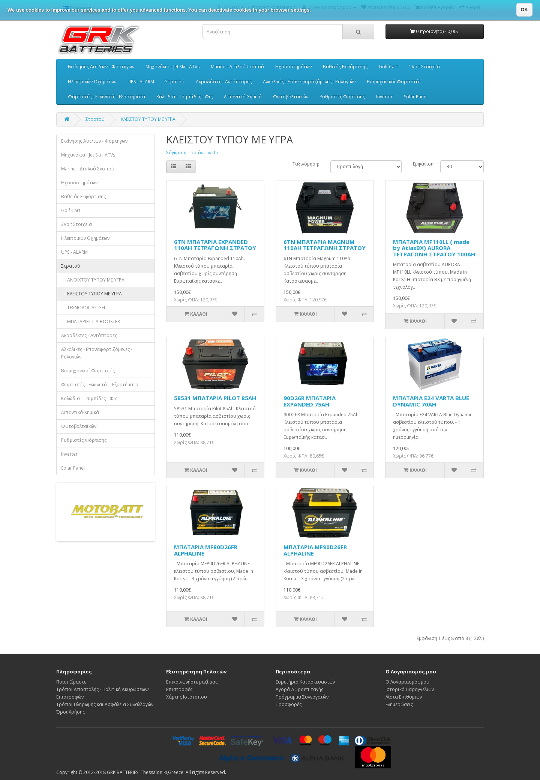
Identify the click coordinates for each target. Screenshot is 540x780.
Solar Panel (416, 96)
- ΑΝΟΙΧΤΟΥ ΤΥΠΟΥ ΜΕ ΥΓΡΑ (92, 280)
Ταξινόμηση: (305, 164)
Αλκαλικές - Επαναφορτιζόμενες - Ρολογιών (309, 81)
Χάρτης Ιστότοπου (186, 697)
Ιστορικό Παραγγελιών (410, 689)
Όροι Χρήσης (70, 712)
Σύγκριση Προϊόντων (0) (192, 152)
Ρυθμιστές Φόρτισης (342, 96)
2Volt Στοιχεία (424, 66)
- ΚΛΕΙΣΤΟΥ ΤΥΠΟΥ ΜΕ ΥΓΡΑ (91, 294)
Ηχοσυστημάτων (293, 66)
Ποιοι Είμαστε (71, 682)
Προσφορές (289, 704)
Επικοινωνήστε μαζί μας (192, 682)
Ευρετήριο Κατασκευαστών (305, 682)
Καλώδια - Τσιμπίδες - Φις (184, 96)
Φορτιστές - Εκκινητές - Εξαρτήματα (106, 96)
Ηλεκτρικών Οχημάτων (92, 81)
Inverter (384, 96)
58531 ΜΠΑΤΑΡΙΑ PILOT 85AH (215, 398)
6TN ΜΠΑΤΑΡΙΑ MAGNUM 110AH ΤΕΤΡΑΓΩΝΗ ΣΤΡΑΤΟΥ (325, 245)
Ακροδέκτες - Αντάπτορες (224, 81)
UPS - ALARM (141, 81)
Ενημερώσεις (399, 704)
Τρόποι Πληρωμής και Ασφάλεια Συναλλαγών (104, 704)
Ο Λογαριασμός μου (407, 682)
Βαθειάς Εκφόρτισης (345, 66)
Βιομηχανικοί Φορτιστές (393, 81)
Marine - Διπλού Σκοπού (237, 66)
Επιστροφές (179, 689)
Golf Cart (388, 66)
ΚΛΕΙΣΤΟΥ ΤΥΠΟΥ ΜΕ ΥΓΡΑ (148, 119)
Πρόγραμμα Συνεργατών (302, 697)
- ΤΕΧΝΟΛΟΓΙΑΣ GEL (83, 307)
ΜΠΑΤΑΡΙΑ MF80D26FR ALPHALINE (205, 550)
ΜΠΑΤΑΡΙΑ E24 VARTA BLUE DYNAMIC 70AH (431, 401)
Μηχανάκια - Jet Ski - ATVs (173, 66)
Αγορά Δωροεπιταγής (299, 689)
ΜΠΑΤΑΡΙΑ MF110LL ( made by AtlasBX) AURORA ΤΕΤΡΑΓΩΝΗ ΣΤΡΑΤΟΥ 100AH (434, 248)
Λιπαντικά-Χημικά (243, 96)
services (90, 10)
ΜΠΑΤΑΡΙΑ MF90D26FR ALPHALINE (315, 550)
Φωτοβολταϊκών (290, 96)
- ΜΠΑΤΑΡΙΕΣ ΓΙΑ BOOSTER (90, 321)
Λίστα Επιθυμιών (404, 697)
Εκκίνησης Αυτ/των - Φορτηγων (101, 66)
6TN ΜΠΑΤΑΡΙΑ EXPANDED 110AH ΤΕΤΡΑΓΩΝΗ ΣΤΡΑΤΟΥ (215, 245)
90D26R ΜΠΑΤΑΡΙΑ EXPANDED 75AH (310, 401)
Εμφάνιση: (421, 164)
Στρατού (174, 81)
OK (524, 9)
